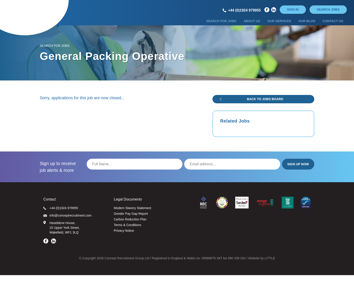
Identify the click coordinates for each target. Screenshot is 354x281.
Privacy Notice (124, 236)
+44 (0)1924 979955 (60, 214)
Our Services (279, 23)
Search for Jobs (221, 23)
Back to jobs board (265, 105)
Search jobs (328, 9)
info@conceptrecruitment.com (67, 221)
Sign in (293, 9)
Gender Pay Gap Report (131, 219)
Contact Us (333, 23)
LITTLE (270, 264)
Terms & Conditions (127, 231)
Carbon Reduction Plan (130, 225)
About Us (252, 23)
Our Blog (306, 23)
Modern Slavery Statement (132, 214)
